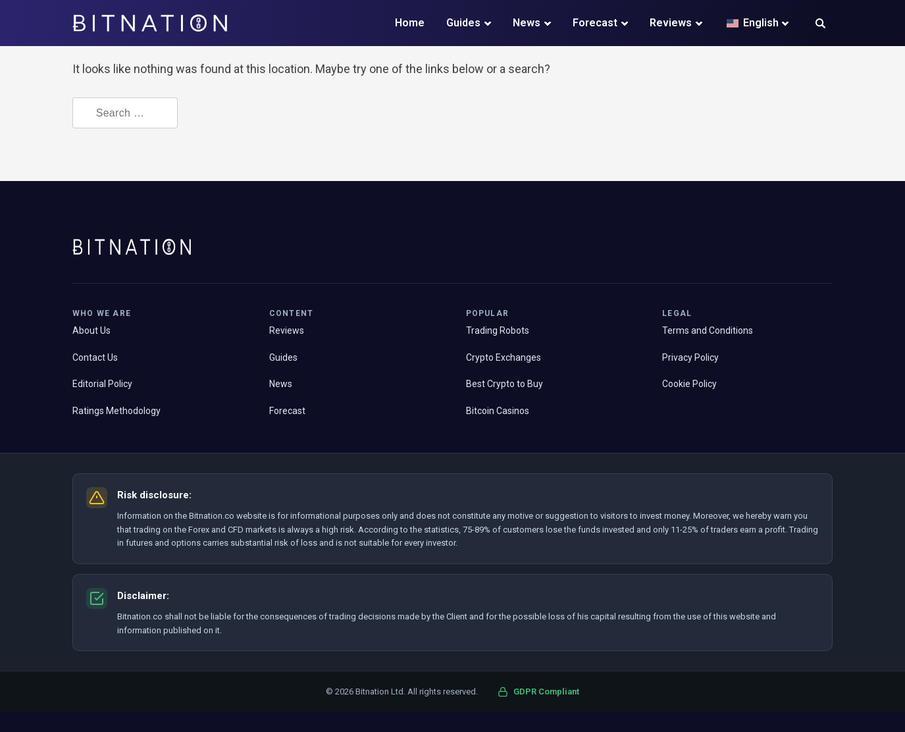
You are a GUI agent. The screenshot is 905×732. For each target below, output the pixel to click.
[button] (820, 25)
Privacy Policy (690, 357)
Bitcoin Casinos (497, 410)
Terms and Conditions (707, 330)
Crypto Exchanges (503, 357)
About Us (91, 330)
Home (410, 22)
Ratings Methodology (116, 410)
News (526, 22)
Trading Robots (497, 330)
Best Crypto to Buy (504, 384)
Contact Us (95, 357)
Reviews (671, 22)
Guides (463, 22)
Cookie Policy (689, 384)
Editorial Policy (102, 384)
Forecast (595, 22)
